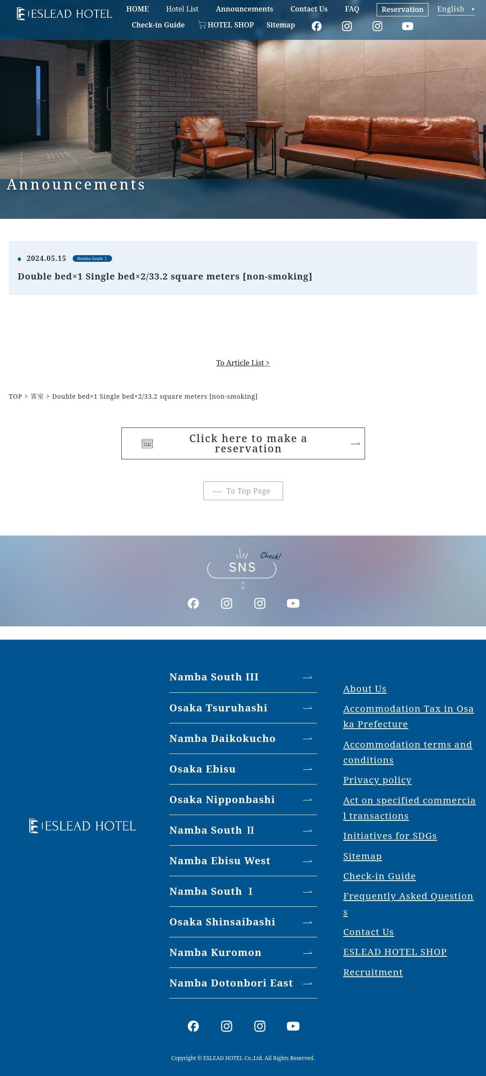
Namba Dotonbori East (231, 983)
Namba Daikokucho (222, 738)
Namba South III (214, 677)
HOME (137, 9)
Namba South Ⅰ (212, 891)
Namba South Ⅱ (212, 830)
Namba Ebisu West (220, 860)
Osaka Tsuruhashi (218, 708)
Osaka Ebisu (202, 769)
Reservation (402, 9)
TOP (15, 396)
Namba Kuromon (215, 952)
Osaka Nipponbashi (222, 799)
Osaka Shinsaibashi (222, 921)
